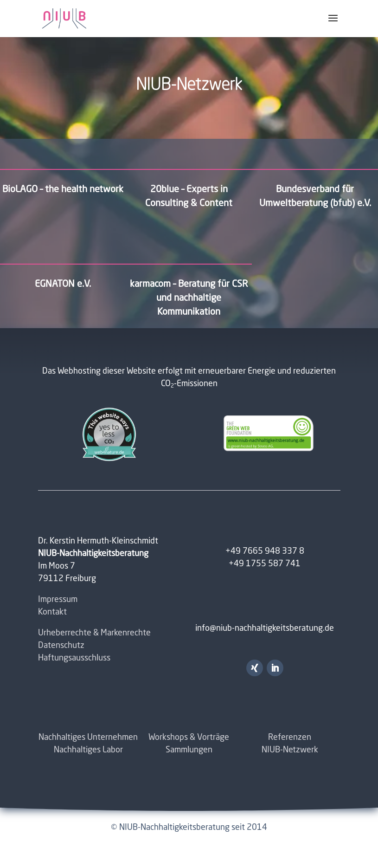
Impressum (57, 600)
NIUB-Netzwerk (290, 750)
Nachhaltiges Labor (88, 750)
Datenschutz (61, 645)
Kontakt (52, 612)
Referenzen (289, 737)
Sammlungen (189, 750)
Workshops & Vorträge (188, 737)
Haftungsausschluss (74, 658)
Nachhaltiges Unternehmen (88, 737)
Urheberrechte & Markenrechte (94, 633)
